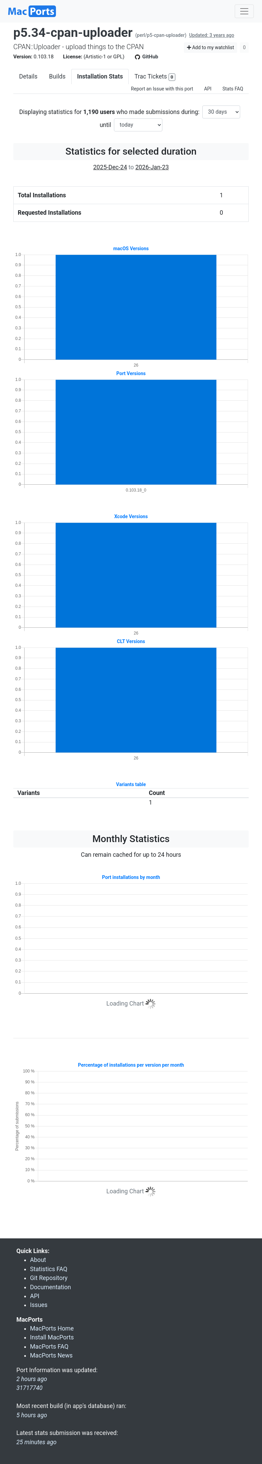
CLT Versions (131, 641)
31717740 (29, 1387)
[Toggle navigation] (244, 11)
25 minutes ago (36, 1442)
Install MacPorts (52, 1337)
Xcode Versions (131, 516)
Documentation (50, 1287)
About (38, 1259)
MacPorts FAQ (49, 1346)
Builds (57, 76)
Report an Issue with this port (162, 88)
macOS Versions (131, 248)
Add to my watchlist (210, 47)
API (208, 88)
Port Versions (131, 373)
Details (28, 76)
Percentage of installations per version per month (131, 1065)
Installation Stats (100, 76)
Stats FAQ (232, 88)
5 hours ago (31, 1415)
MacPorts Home (52, 1328)
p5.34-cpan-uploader (72, 32)
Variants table (131, 784)
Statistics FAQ (48, 1269)
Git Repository (49, 1278)
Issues (38, 1305)
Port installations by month (131, 877)
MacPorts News (51, 1355)
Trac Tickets (154, 77)
